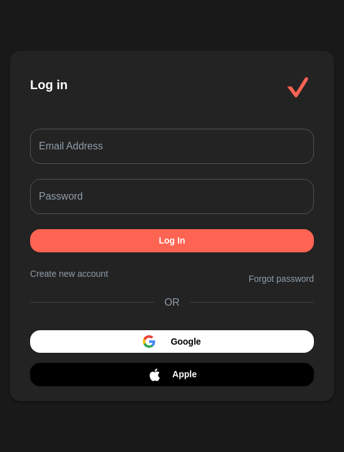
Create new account (69, 274)
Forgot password (281, 279)
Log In (172, 240)
